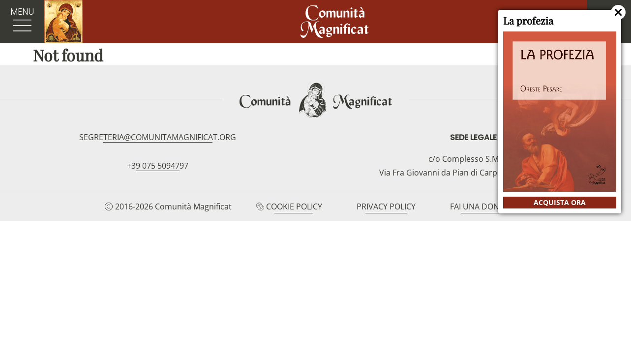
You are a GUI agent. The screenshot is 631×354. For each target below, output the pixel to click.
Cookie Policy (294, 206)
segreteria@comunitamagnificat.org (157, 137)
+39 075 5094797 (157, 165)
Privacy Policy (386, 206)
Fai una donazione (488, 206)
